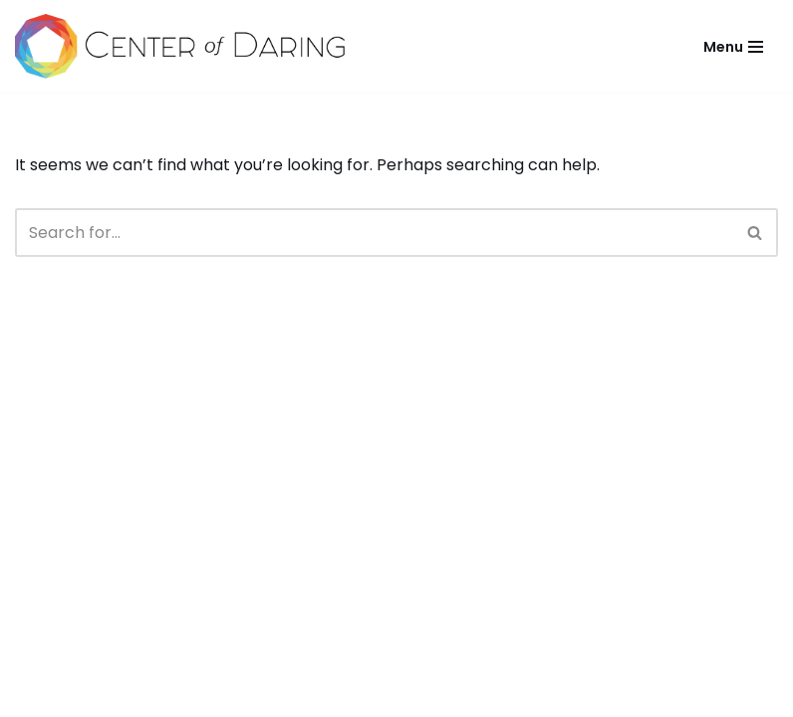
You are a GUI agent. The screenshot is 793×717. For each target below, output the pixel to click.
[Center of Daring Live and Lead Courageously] (180, 46)
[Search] (374, 232)
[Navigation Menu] (733, 47)
